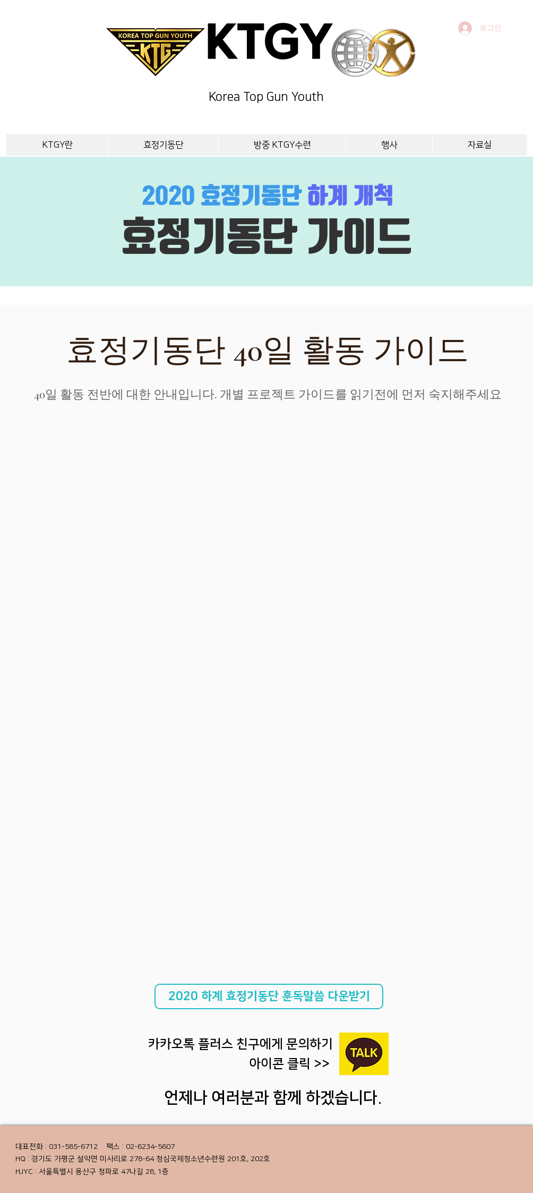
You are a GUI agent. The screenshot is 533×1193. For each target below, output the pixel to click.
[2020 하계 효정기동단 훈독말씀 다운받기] (268, 996)
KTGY (268, 46)
